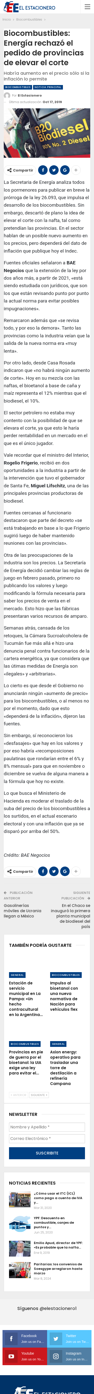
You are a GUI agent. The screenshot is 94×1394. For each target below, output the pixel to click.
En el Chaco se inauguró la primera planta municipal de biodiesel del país (70, 916)
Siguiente (39, 1095)
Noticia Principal (48, 87)
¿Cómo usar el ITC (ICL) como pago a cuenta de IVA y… (58, 1198)
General (17, 975)
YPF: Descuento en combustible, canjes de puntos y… (54, 1222)
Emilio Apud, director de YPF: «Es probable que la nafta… (58, 1245)
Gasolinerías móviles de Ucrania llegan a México (22, 911)
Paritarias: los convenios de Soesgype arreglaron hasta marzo (58, 1269)
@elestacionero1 (58, 1308)
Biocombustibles (18, 87)
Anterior (18, 1095)
